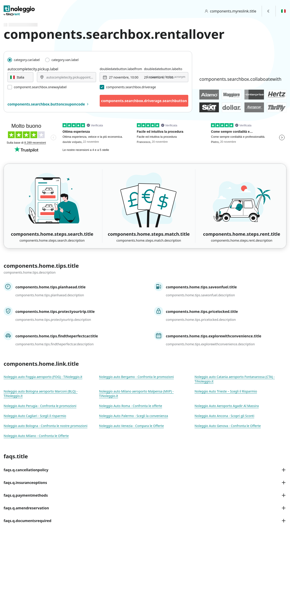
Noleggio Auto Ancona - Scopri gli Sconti (224, 416)
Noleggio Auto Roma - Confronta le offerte (130, 406)
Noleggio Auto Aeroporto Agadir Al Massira (227, 406)
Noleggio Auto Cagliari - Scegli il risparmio (35, 416)
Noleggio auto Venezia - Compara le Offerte (131, 426)
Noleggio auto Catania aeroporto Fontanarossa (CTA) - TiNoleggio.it (235, 379)
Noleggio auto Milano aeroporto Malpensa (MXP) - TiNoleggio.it (136, 393)
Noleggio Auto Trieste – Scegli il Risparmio (226, 391)
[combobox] (20, 77)
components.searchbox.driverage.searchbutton (144, 100)
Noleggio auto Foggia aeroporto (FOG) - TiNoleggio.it (43, 377)
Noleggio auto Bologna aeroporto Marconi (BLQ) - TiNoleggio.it (40, 393)
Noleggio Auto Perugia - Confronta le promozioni (40, 406)
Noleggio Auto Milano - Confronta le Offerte (36, 436)
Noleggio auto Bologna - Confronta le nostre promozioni (45, 426)
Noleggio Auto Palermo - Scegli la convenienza (133, 416)
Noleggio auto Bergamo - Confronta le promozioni (136, 377)
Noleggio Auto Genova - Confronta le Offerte (228, 426)
